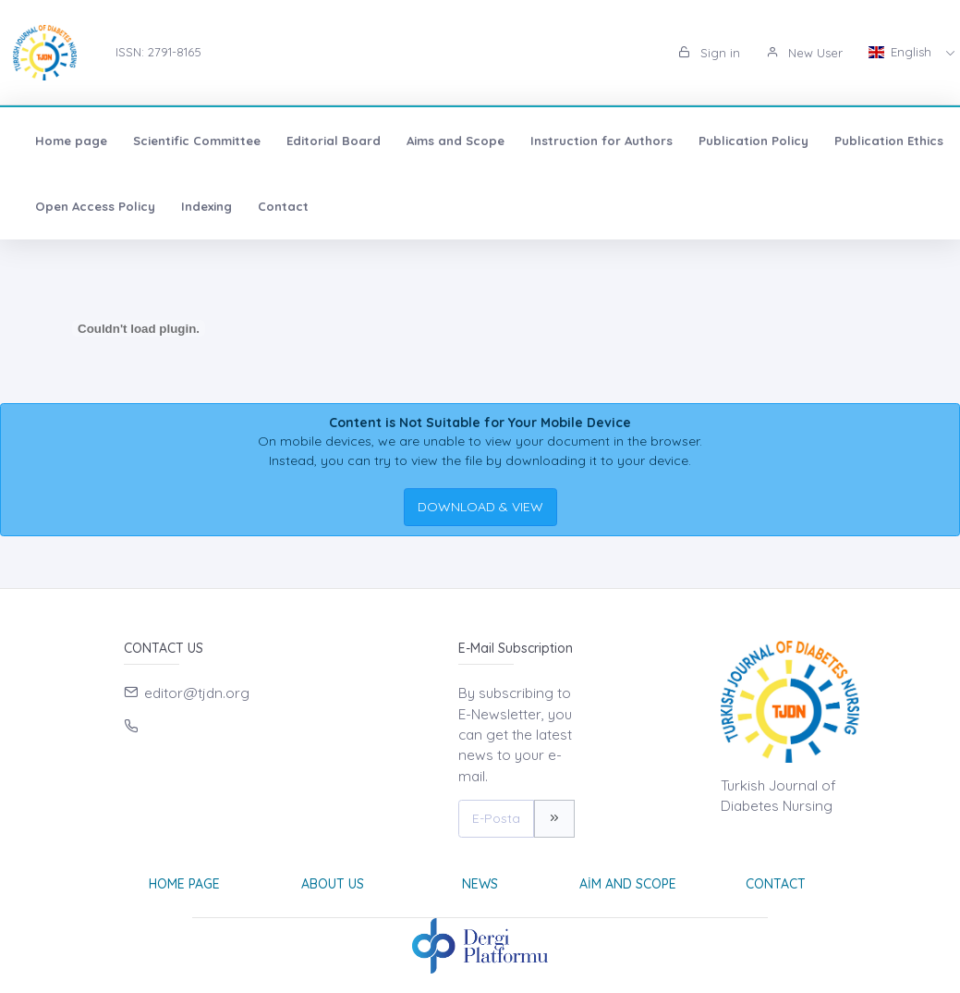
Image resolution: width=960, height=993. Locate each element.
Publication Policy (753, 140)
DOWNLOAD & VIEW (480, 506)
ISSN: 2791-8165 (158, 51)
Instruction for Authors (601, 140)
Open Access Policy (95, 206)
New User (804, 52)
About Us (332, 884)
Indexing (206, 206)
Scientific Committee (197, 140)
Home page (71, 140)
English (902, 51)
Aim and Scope (627, 884)
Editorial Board (333, 140)
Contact (283, 206)
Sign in (709, 52)
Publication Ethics (888, 140)
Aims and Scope (455, 140)
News (480, 884)
